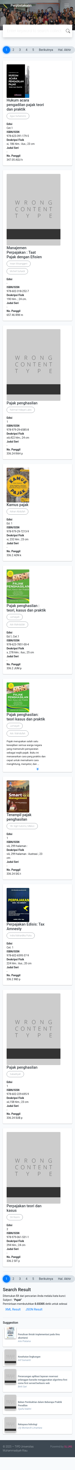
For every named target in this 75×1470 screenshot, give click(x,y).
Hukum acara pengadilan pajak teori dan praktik (25, 105)
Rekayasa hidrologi (27, 1424)
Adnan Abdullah (17, 511)
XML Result (13, 1309)
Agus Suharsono (18, 116)
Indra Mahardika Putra (21, 935)
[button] (37, 769)
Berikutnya (46, 50)
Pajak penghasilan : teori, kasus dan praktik (26, 607)
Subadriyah (15, 1074)
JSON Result (34, 1309)
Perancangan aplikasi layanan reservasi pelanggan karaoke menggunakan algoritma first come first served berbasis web (42, 1380)
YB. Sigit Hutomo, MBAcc (22, 826)
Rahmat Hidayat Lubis (21, 410)
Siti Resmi (15, 1217)
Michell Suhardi (17, 271)
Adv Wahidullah (17, 624)
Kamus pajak (17, 504)
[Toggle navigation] (66, 5)
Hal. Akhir (64, 50)
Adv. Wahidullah (17, 733)
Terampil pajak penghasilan (19, 817)
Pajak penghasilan (22, 403)
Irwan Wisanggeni (18, 263)
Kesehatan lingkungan (29, 1356)
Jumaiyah (14, 617)
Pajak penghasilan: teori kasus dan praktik (26, 716)
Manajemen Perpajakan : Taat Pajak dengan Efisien (24, 252)
